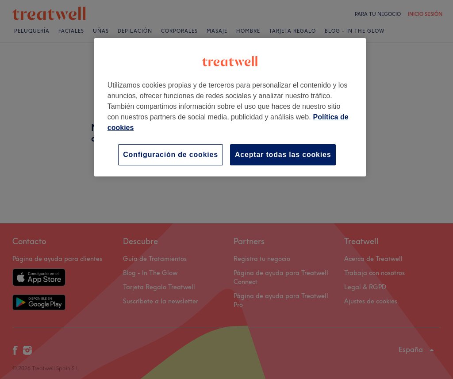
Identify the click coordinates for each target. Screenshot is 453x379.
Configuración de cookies (170, 154)
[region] (230, 107)
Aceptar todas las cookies (283, 154)
